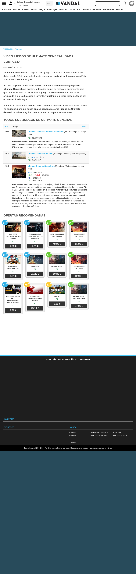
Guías (34, 9)
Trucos (72, 9)
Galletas (20, 2)
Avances (63, 9)
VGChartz (72, 442)
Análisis (26, 9)
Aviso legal (117, 432)
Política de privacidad (98, 435)
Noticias (16, 9)
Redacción (73, 432)
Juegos (42, 9)
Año (7, 126)
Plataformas (108, 9)
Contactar (72, 435)
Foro (79, 9)
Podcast (119, 9)
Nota (85, 126)
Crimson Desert (22, 5)
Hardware (96, 9)
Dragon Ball (28, 2)
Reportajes (52, 9)
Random (87, 9)
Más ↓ (49, 3)
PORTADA (6, 9)
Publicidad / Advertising (99, 432)
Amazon (37, 2)
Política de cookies (120, 435)
